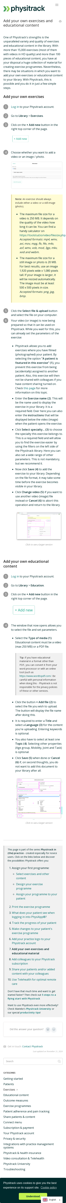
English (49, 1199)
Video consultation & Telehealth (23, 1158)
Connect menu (12, 1122)
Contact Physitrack (32, 1046)
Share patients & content (19, 1117)
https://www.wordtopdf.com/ (35, 676)
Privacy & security (14, 1138)
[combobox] (52, 1200)
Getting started (13, 1079)
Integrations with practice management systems (28, 1145)
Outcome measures (15, 1100)
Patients (8, 1084)
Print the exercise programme (31, 907)
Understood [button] (33, 1196)
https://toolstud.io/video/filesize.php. (43, 235)
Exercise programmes (17, 1106)
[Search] (33, 1061)
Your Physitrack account (18, 1133)
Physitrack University (16, 1164)
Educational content (16, 1095)
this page (29, 388)
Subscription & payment (18, 1128)
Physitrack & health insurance (22, 1153)
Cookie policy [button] (49, 1187)
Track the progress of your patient (34, 923)
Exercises (10, 1089)
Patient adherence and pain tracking (26, 1111)
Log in (15, 107)
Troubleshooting (14, 1169)
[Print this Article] (60, 22)
